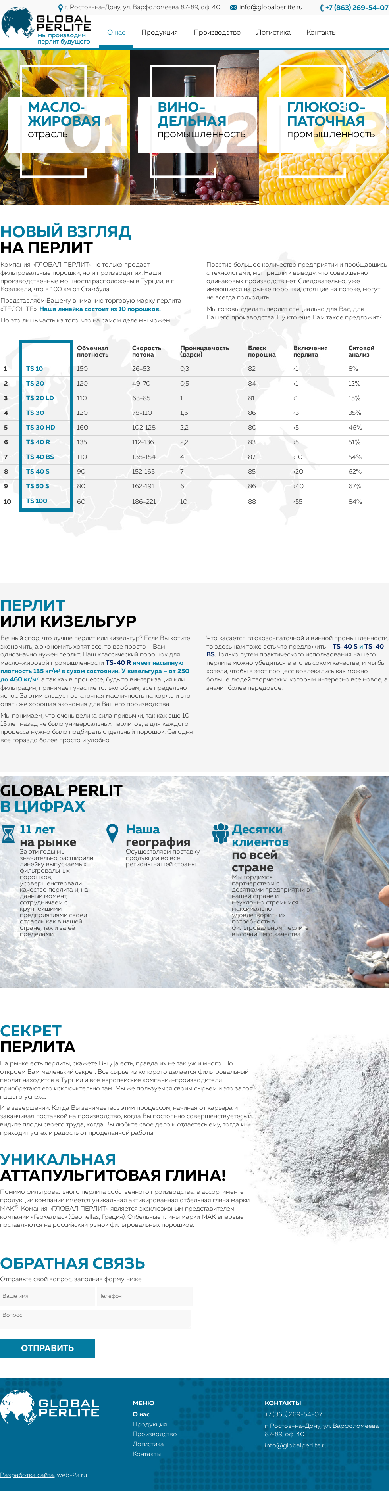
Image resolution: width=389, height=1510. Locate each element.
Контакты (321, 32)
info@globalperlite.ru (270, 7)
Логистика (273, 32)
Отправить (47, 1348)
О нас (116, 32)
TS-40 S (345, 647)
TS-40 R (118, 663)
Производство (217, 32)
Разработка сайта (27, 1475)
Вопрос (95, 1319)
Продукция (159, 32)
